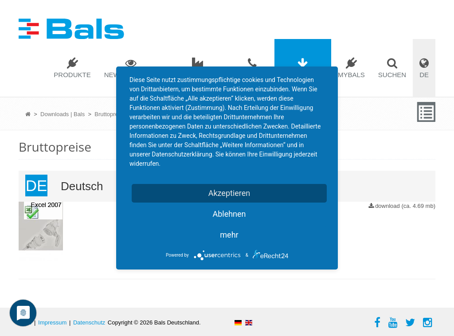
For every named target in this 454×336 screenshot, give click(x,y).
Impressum (52, 322)
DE (424, 74)
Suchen (392, 74)
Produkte (72, 74)
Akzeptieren (229, 193)
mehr (229, 234)
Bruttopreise (109, 114)
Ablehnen (229, 214)
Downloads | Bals (62, 114)
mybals (351, 74)
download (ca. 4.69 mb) (405, 206)
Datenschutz (89, 322)
